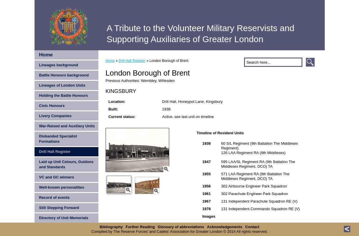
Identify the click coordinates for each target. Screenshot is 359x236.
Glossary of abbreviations (181, 227)
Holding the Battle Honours (63, 95)
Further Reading (140, 227)
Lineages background (58, 65)
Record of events (54, 197)
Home (46, 55)
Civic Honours (52, 105)
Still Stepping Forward (59, 207)
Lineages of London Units (62, 85)
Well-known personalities (61, 187)
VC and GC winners (56, 177)
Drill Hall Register (55, 151)
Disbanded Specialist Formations (58, 139)
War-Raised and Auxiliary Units (67, 126)
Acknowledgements (224, 227)
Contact (252, 227)
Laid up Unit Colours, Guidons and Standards (66, 164)
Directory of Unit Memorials (64, 218)
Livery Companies (55, 116)
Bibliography (111, 227)
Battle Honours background (64, 75)
